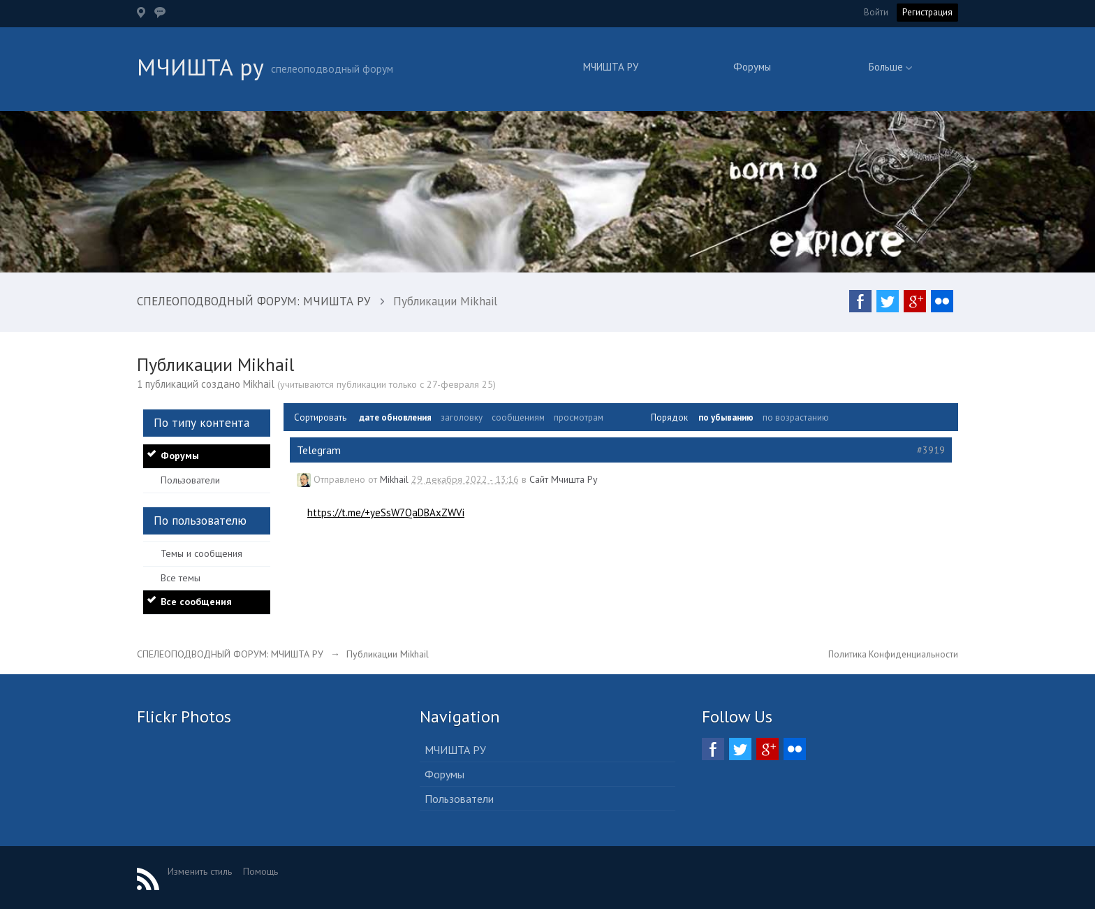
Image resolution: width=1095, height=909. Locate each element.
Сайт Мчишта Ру (563, 479)
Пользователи (190, 480)
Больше (890, 66)
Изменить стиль (200, 871)
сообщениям (518, 417)
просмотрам (578, 417)
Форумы (752, 66)
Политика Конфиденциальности (893, 654)
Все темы (180, 578)
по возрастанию (796, 417)
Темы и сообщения (201, 553)
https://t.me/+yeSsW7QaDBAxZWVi (385, 512)
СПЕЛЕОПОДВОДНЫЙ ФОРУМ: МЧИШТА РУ (230, 654)
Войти (876, 12)
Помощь (260, 871)
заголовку (462, 417)
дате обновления (395, 417)
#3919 (931, 450)
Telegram (319, 450)
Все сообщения (196, 601)
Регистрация (927, 12)
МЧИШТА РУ (610, 66)
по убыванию (726, 417)
